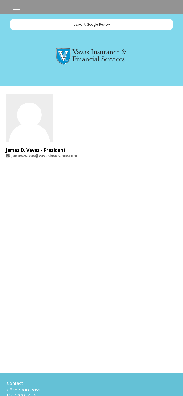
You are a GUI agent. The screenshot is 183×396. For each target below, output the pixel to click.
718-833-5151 (29, 389)
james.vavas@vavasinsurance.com (44, 155)
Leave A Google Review (91, 24)
